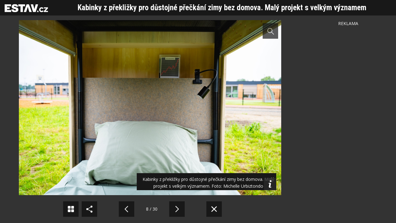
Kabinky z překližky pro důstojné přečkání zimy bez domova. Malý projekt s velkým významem (222, 7)
